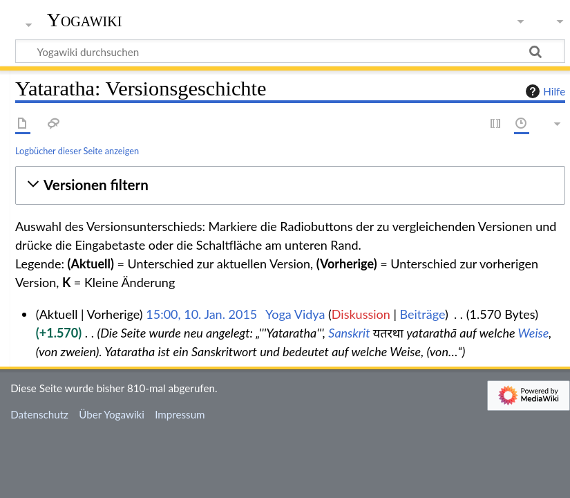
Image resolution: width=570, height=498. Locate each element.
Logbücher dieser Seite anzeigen (77, 150)
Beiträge (422, 314)
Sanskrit (349, 332)
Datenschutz (39, 414)
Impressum (180, 414)
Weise (533, 332)
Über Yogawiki (111, 414)
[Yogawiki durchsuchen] (290, 51)
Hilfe (543, 91)
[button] (290, 185)
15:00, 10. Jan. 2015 (201, 314)
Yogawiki (84, 20)
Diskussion (361, 314)
